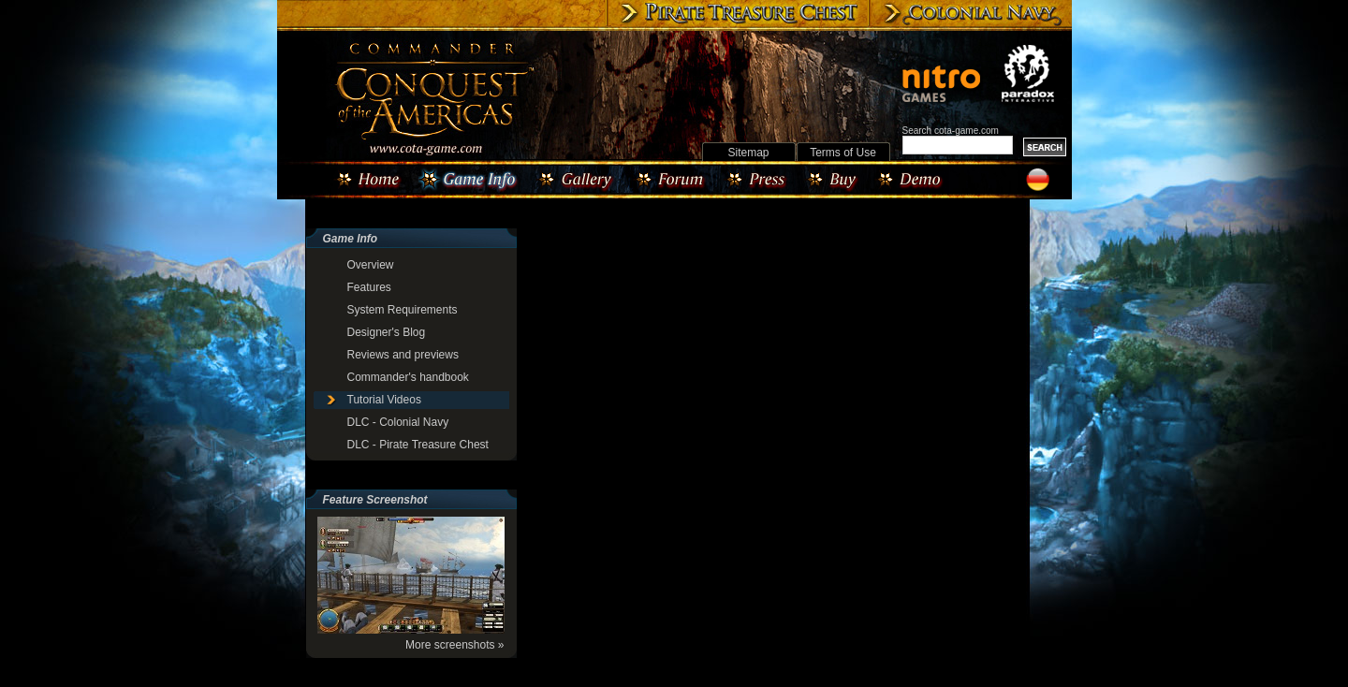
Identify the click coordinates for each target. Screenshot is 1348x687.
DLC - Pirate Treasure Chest (418, 444)
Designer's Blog (386, 332)
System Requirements (402, 309)
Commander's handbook (408, 377)
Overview (370, 264)
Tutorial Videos (384, 399)
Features (369, 287)
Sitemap (748, 152)
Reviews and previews (403, 354)
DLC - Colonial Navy (398, 422)
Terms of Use (843, 152)
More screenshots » (454, 644)
